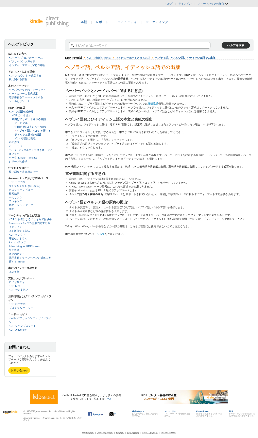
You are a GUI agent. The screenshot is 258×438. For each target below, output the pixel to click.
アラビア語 (21, 123)
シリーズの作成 (18, 161)
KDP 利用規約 (17, 304)
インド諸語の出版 (25, 138)
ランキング (15, 201)
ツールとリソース (19, 101)
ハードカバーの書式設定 (23, 93)
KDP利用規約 (88, 433)
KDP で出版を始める (21, 111)
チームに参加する (150, 433)
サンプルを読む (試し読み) (24, 185)
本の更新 (14, 271)
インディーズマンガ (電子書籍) (27, 65)
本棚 (84, 22)
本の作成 (14, 142)
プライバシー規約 (105, 433)
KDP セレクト (17, 234)
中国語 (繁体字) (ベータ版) (30, 126)
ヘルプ (168, 3)
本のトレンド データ (21, 205)
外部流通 (14, 250)
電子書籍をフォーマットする (26, 97)
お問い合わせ (19, 370)
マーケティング (156, 22)
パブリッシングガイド (22, 61)
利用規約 (120, 433)
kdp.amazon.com (168, 433)
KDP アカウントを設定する (25, 75)
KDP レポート (17, 286)
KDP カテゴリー (18, 182)
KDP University (18, 329)
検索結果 (14, 193)
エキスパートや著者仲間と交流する (177, 413)
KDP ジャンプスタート (22, 325)
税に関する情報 (18, 79)
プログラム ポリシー (21, 307)
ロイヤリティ (17, 282)
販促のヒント (17, 253)
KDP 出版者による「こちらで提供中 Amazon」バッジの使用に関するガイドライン (30, 223)
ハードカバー (17, 146)
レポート (102, 22)
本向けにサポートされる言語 (29, 119)
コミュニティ (127, 22)
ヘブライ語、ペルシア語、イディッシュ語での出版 (185, 57)
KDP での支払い (18, 289)
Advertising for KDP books (24, 246)
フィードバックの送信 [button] (213, 3)
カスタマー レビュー (21, 189)
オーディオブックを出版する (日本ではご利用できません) (242, 413)
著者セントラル (18, 238)
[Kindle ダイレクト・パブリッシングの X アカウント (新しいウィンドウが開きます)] (116, 414)
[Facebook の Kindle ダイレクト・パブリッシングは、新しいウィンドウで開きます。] (95, 414)
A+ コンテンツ (17, 242)
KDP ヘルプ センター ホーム (26, 57)
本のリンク (15, 197)
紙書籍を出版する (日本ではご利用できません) (209, 413)
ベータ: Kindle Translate (23, 157)
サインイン (185, 3)
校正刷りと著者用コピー (23, 171)
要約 (11, 209)
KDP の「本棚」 (21, 115)
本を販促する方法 (19, 230)
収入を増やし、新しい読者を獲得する (145, 413)
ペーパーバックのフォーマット (27, 89)
